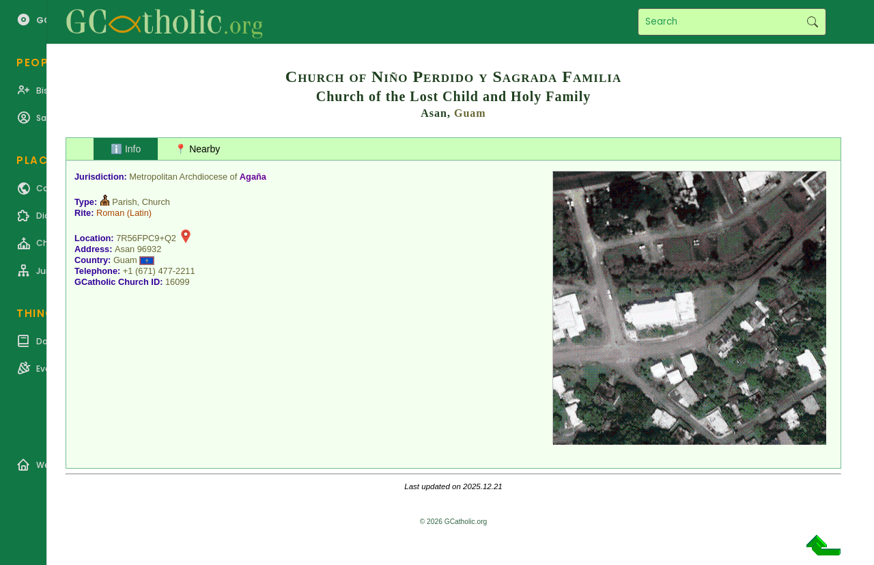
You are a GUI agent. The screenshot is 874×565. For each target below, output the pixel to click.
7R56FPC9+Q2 (146, 238)
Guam (470, 113)
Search (812, 21)
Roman (110, 213)
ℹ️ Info (126, 148)
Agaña (253, 176)
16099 (177, 282)
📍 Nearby (197, 148)
